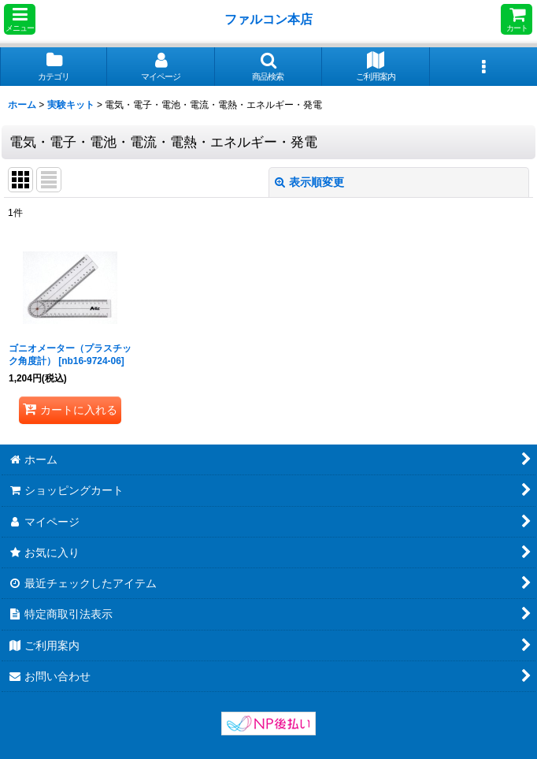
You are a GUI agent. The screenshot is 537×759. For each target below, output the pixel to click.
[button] (19, 19)
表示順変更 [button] (309, 182)
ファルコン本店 (271, 19)
